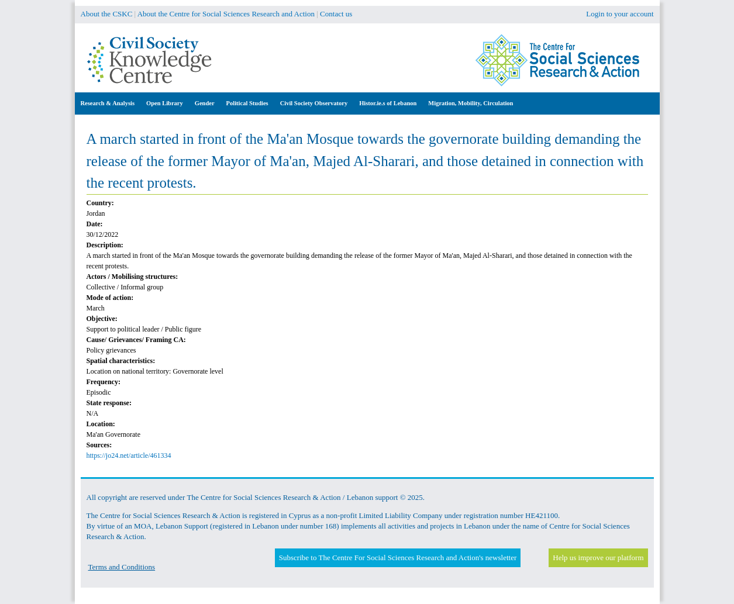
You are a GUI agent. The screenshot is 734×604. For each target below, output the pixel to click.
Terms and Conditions (122, 566)
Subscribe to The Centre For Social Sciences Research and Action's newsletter (397, 557)
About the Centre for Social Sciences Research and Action (226, 13)
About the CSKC (107, 13)
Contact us (336, 13)
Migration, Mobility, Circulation (470, 103)
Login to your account (619, 13)
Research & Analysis (108, 103)
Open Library (164, 103)
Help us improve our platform (598, 557)
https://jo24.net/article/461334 (129, 455)
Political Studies (247, 103)
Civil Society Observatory (313, 103)
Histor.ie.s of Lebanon (387, 103)
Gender (205, 103)
